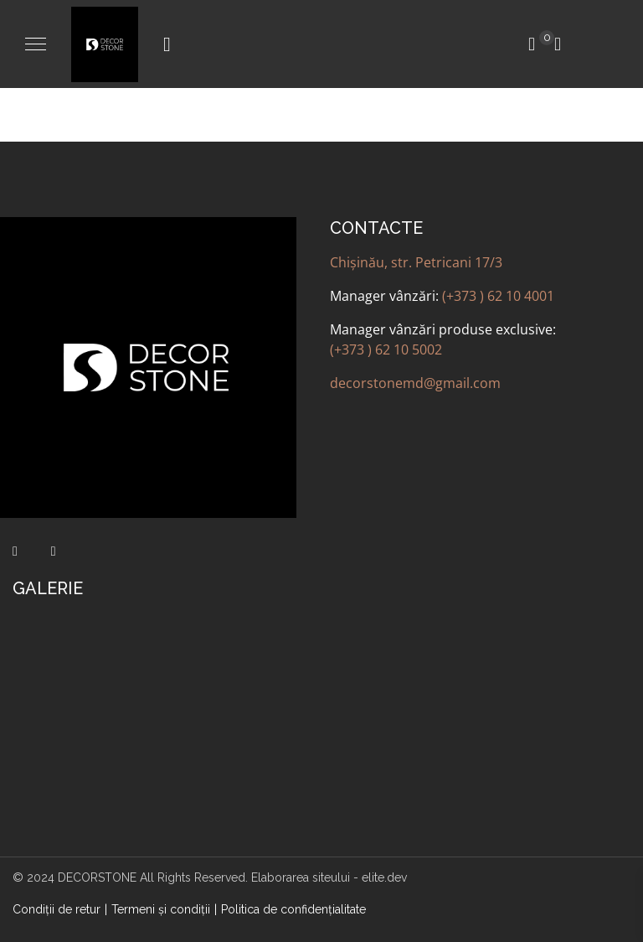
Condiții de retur (56, 909)
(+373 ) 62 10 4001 (498, 296)
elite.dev (384, 877)
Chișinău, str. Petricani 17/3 (416, 262)
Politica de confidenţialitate (293, 909)
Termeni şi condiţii (160, 909)
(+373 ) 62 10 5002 (386, 349)
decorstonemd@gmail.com (415, 383)
